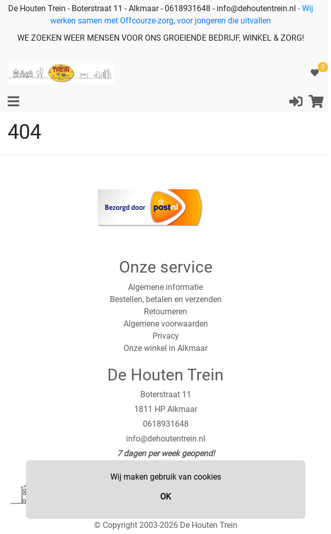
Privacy (166, 336)
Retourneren (165, 311)
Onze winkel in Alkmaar (165, 348)
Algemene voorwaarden (166, 324)
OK (165, 496)
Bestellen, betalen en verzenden (166, 299)
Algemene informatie (165, 287)
